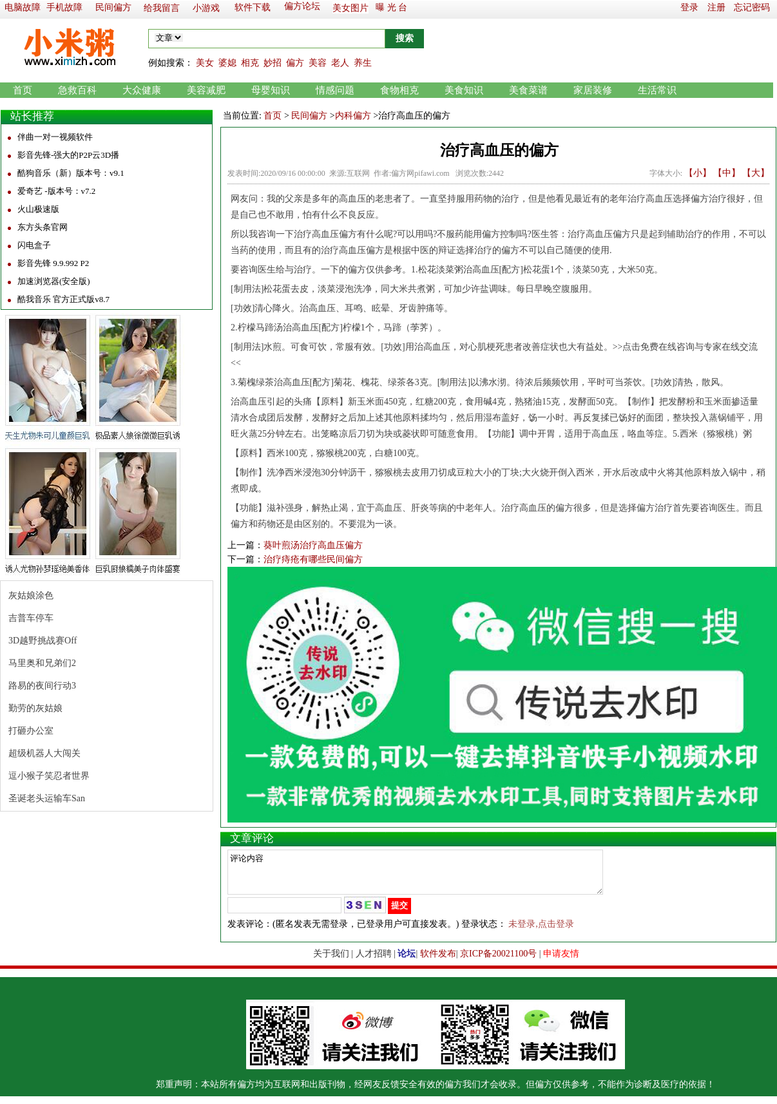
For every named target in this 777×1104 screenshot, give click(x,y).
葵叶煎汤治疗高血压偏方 (313, 545)
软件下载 (253, 7)
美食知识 (464, 90)
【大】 (755, 173)
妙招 (273, 63)
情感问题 (335, 90)
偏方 (295, 63)
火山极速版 (38, 209)
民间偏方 (113, 7)
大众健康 (141, 90)
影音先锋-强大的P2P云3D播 (68, 155)
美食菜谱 (528, 90)
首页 (22, 90)
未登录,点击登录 (541, 932)
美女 (205, 63)
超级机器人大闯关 (44, 753)
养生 (363, 63)
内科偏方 (353, 115)
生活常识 (657, 90)
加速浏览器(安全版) (53, 281)
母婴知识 (270, 90)
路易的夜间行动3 (42, 685)
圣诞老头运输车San (46, 798)
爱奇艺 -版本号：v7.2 (56, 191)
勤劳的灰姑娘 (35, 708)
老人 (340, 63)
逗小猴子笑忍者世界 (49, 776)
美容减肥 (206, 90)
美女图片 (350, 8)
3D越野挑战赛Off (42, 640)
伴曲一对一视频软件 (55, 137)
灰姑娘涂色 (30, 595)
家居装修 (592, 90)
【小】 (697, 173)
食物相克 (399, 90)
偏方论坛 (302, 6)
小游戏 (206, 8)
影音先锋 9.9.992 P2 (53, 263)
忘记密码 (752, 7)
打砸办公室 (30, 731)
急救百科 (77, 90)
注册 (716, 7)
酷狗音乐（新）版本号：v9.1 (70, 173)
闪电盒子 (34, 245)
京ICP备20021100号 (498, 961)
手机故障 (64, 7)
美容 (318, 63)
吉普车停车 (30, 618)
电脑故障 (23, 7)
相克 (250, 63)
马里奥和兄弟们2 (42, 663)
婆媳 (227, 63)
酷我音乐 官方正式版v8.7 (63, 299)
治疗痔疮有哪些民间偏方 (313, 559)
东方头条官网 (42, 227)
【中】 (726, 173)
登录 (689, 7)
